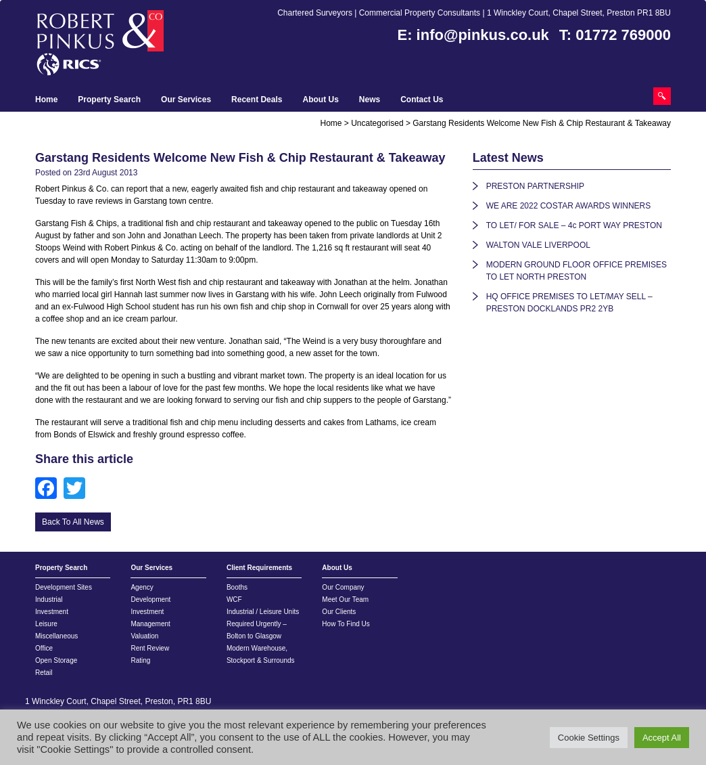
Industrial (49, 599)
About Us (320, 99)
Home (46, 99)
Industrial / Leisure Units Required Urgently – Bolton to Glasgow (263, 624)
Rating (140, 660)
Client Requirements (259, 567)
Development (150, 599)
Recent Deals (256, 99)
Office (44, 648)
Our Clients (339, 611)
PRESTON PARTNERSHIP (535, 186)
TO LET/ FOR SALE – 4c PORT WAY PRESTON (574, 225)
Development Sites (63, 587)
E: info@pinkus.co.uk (473, 34)
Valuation (144, 636)
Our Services (186, 99)
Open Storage (56, 660)
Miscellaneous (56, 636)
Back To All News (73, 522)
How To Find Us (345, 624)
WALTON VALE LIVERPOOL (538, 245)
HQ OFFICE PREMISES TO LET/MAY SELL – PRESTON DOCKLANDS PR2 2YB (569, 302)
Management (150, 624)
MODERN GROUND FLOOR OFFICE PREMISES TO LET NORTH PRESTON (576, 271)
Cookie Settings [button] (588, 738)
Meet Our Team (345, 599)
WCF (234, 599)
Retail (44, 672)
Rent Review (150, 648)
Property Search (109, 99)
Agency (142, 587)
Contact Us (421, 99)
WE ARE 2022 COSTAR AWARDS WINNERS (568, 206)
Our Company (343, 587)
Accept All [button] (661, 738)
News (369, 99)
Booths (237, 587)
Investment (51, 611)
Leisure (46, 624)
